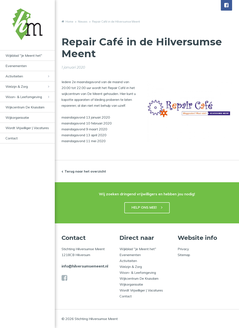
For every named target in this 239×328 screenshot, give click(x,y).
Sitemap (184, 255)
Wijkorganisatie (17, 117)
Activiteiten (14, 76)
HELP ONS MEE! (144, 207)
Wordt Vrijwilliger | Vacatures (27, 128)
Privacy (183, 249)
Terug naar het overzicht (85, 171)
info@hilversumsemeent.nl (85, 266)
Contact (11, 138)
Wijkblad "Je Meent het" (23, 55)
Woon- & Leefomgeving (23, 97)
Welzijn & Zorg (16, 86)
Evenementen (16, 66)
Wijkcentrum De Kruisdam (24, 107)
